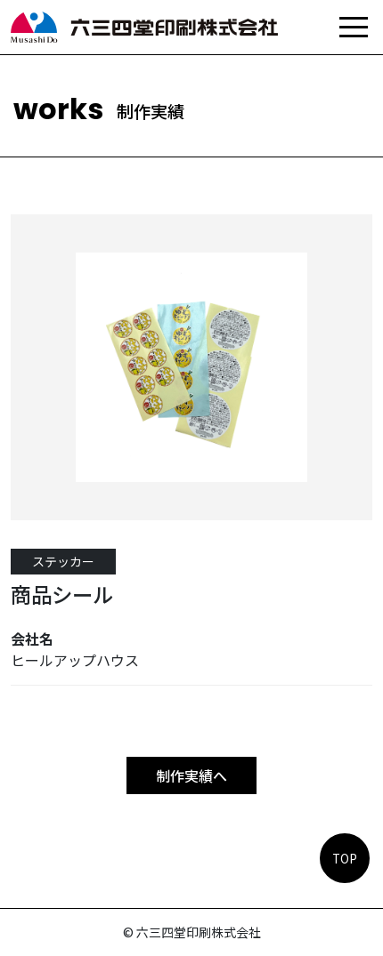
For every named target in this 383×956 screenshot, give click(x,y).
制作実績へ (191, 775)
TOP (344, 858)
